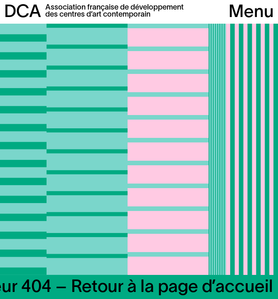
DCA (22, 12)
